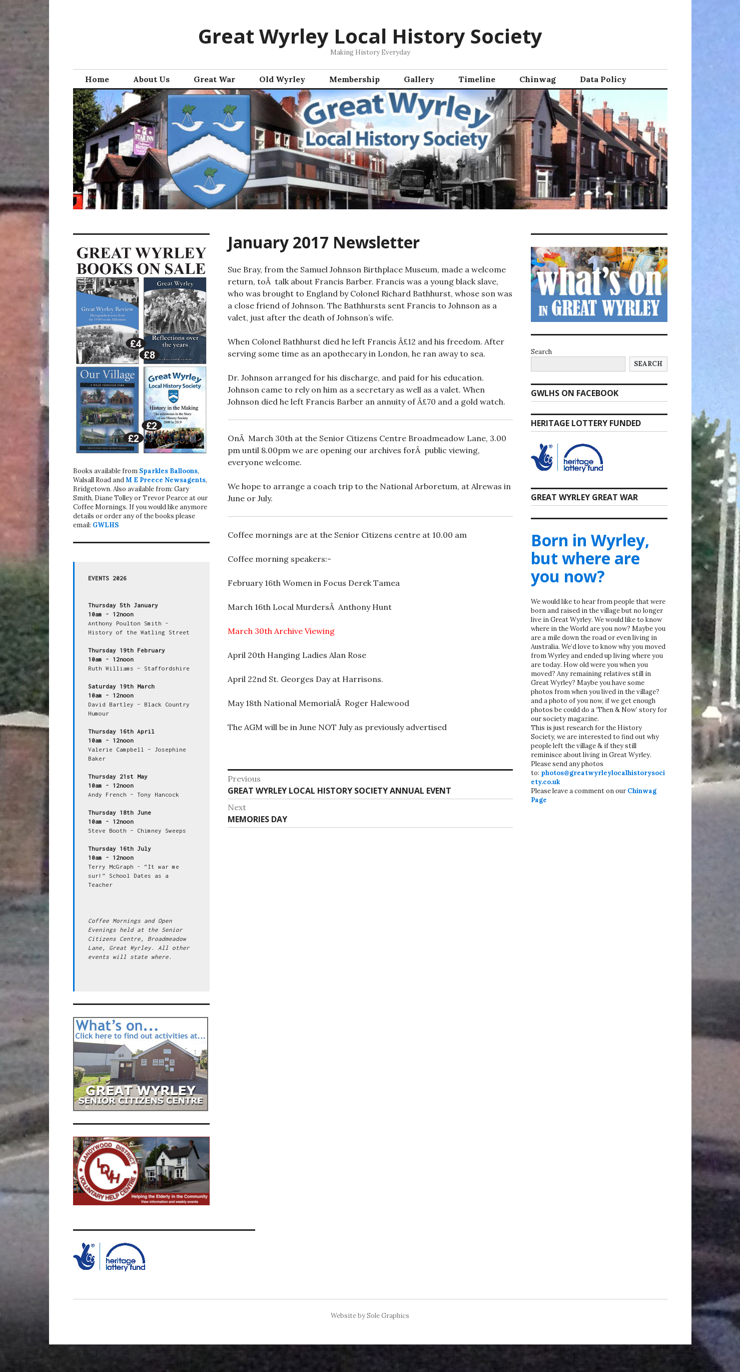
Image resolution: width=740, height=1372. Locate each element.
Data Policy (603, 79)
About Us (151, 79)
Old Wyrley (282, 79)
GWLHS (106, 525)
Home (97, 79)
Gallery (419, 79)
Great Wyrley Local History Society (370, 36)
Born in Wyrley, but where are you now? (590, 558)
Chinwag (537, 79)
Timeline (476, 79)
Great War (214, 79)
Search (541, 352)
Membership (354, 79)
